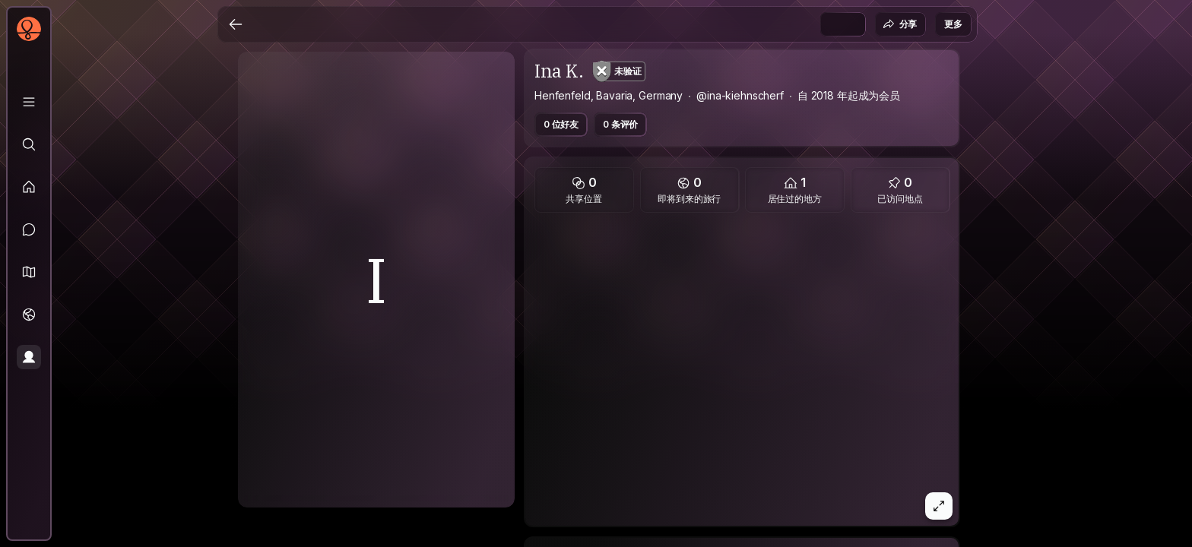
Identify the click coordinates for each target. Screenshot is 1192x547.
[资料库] (29, 102)
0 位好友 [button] (561, 124)
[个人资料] (29, 357)
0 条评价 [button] (620, 124)
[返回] (236, 24)
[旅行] (29, 314)
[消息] (29, 229)
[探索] (29, 144)
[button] (29, 272)
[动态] (29, 187)
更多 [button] (953, 24)
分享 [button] (900, 24)
